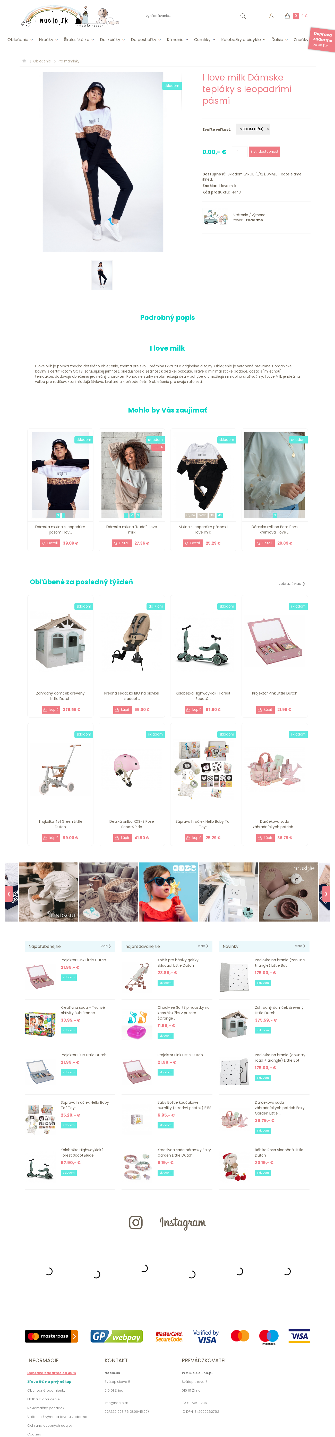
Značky (301, 40)
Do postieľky (143, 40)
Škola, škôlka (76, 40)
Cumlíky (202, 40)
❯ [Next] (326, 893)
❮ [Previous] (9, 893)
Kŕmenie (175, 40)
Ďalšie (277, 40)
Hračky (46, 40)
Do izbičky (110, 40)
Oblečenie (17, 40)
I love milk (226, 185)
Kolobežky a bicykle (241, 40)
